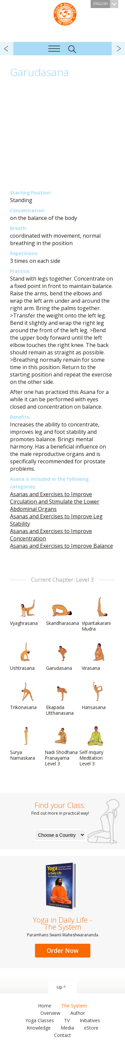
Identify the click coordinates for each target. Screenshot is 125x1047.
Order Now (63, 950)
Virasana (98, 656)
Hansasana (98, 695)
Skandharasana (62, 611)
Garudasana (62, 656)
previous (6, 48)
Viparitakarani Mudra (98, 614)
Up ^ (61, 987)
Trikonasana (26, 695)
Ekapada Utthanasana (62, 698)
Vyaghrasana (26, 611)
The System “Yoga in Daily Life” (65, 13)
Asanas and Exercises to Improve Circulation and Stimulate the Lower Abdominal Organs (54, 501)
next (118, 48)
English (105, 4)
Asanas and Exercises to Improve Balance (61, 545)
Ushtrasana (26, 656)
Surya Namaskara (26, 743)
